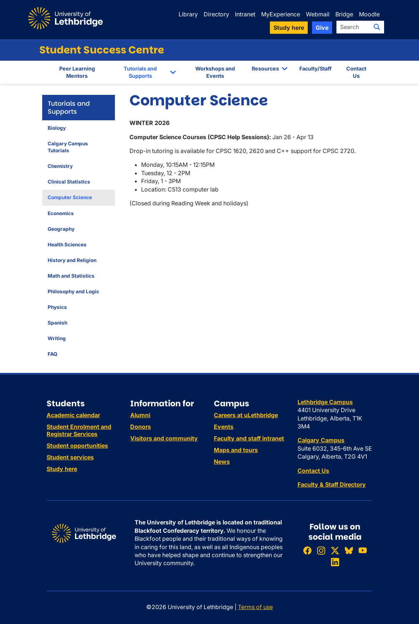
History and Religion (72, 260)
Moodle (369, 14)
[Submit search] (377, 27)
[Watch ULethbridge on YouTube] (362, 551)
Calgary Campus (321, 440)
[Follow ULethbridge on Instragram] (321, 551)
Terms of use (255, 607)
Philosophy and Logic (73, 291)
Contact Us (356, 72)
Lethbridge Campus (325, 402)
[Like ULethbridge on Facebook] (307, 551)
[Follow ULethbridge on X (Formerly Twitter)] (335, 551)
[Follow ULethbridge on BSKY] (349, 551)
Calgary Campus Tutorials (68, 147)
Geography (61, 229)
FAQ (52, 354)
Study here (62, 468)
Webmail (318, 14)
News (222, 461)
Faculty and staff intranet (249, 438)
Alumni (140, 415)
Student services (70, 457)
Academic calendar (73, 415)
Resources (265, 68)
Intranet (245, 14)
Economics (61, 213)
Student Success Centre (101, 50)
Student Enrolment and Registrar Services (79, 430)
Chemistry (60, 166)
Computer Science (70, 197)
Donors (140, 426)
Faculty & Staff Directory (332, 484)
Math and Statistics (71, 276)
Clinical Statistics (69, 182)
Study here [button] (289, 27)
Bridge (344, 14)
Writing (57, 338)
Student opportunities (77, 445)
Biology (57, 128)
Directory (216, 14)
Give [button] (322, 27)
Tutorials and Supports (140, 72)
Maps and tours (236, 450)
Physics (57, 307)
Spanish (57, 323)
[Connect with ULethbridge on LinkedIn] (335, 562)
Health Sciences (67, 244)
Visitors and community (164, 438)
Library (188, 14)
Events (224, 426)
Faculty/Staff (315, 68)
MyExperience (280, 14)
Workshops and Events (215, 72)
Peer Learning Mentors (77, 72)
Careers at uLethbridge (246, 415)
